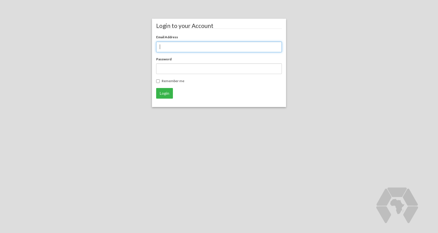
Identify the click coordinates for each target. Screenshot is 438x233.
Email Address (167, 37)
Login (164, 93)
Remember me (170, 81)
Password (164, 59)
